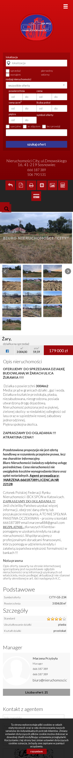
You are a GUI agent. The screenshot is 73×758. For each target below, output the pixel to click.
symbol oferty (45, 114)
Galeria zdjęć (52, 185)
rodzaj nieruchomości (18, 79)
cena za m (15, 102)
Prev (5, 271)
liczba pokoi (43, 102)
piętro (12, 114)
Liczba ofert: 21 (36, 692)
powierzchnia (17, 90)
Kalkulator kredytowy (36, 196)
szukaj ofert (36, 144)
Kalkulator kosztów (63, 185)
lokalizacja (12, 57)
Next (68, 271)
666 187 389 (40, 668)
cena (39, 90)
